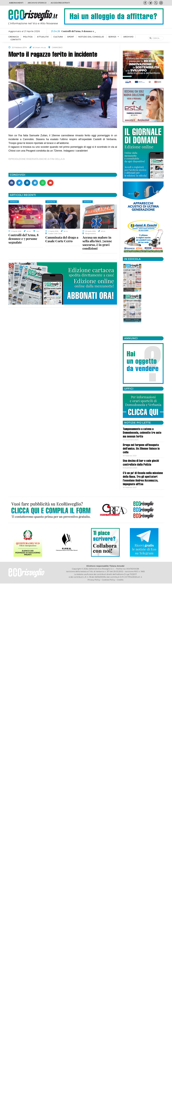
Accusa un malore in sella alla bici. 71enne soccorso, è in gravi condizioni (97, 242)
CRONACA (13, 37)
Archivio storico (37, 3)
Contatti (16, 40)
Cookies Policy (108, 580)
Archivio (128, 37)
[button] (11, 183)
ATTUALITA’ (43, 37)
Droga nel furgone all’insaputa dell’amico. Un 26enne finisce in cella (141, 449)
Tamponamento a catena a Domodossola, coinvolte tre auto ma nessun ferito (142, 433)
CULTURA (58, 37)
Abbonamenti (16, 3)
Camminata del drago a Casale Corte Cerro (61, 239)
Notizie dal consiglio (91, 37)
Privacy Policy (94, 580)
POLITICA (28, 37)
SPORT (70, 37)
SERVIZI (113, 36)
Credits (120, 580)
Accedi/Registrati (60, 3)
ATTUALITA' (51, 201)
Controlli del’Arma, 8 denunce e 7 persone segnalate (23, 238)
